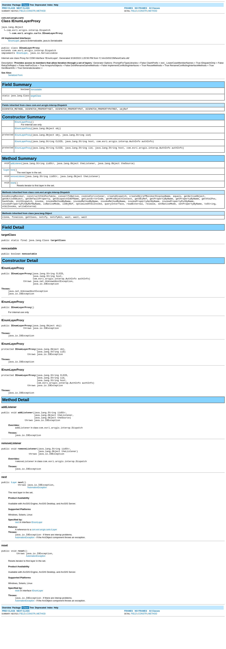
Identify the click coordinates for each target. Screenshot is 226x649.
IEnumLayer (13, 41)
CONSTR (31, 11)
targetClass (36, 98)
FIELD (22, 11)
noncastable (36, 91)
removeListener (18, 183)
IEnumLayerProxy (23, 125)
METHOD (41, 11)
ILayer (6, 176)
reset (13, 190)
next (13, 176)
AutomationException (37, 516)
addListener (16, 169)
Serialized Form (15, 77)
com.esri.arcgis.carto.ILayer (44, 558)
